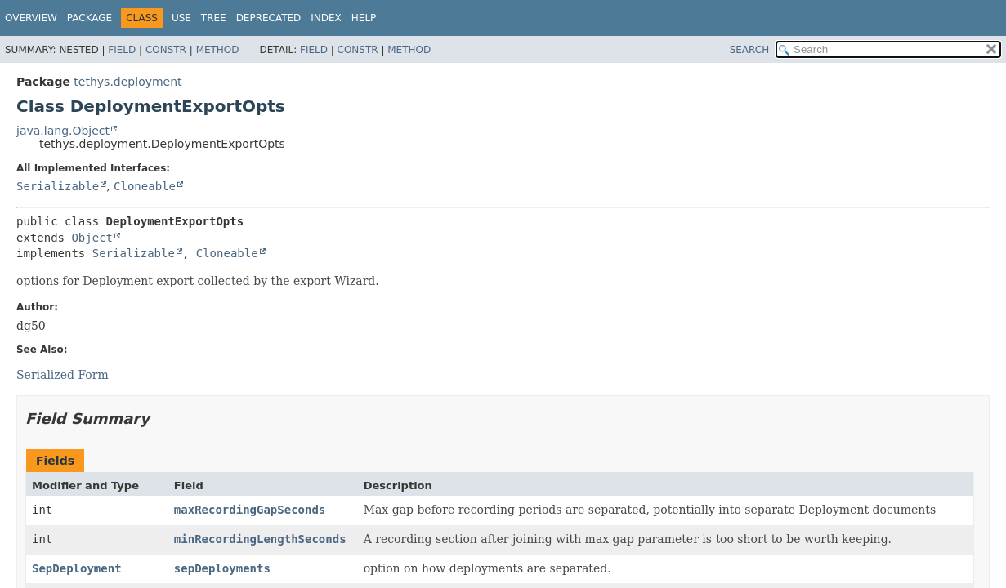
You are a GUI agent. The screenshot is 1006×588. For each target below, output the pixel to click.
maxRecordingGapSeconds (249, 509)
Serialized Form (62, 374)
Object (92, 237)
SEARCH (750, 50)
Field (122, 50)
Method (217, 50)
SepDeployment (77, 568)
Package (89, 18)
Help (364, 18)
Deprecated (269, 18)
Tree (213, 18)
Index (326, 18)
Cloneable (145, 186)
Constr (165, 50)
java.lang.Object (63, 130)
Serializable (57, 186)
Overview (31, 18)
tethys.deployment (127, 81)
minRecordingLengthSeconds (260, 539)
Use (181, 18)
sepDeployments (222, 568)
